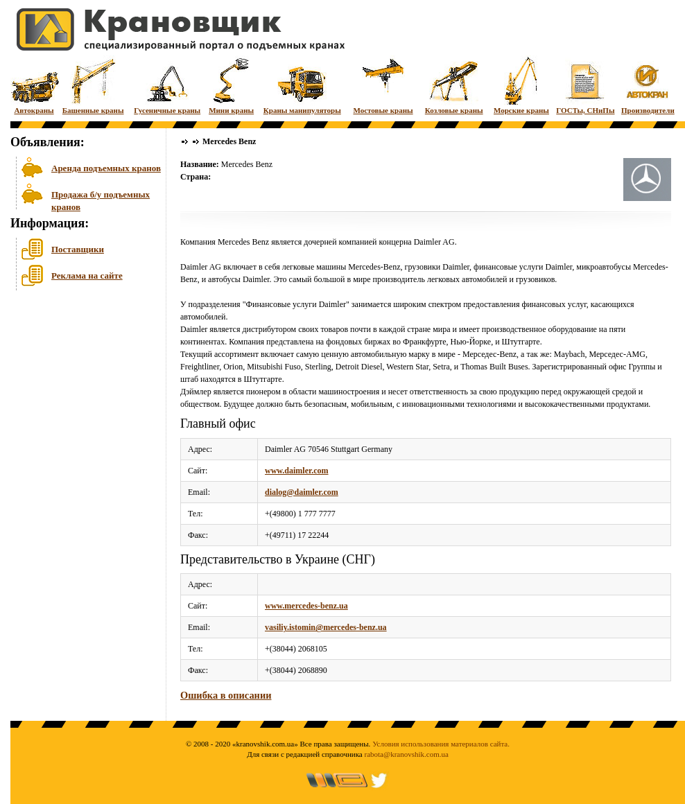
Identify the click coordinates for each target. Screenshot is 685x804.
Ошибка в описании (225, 695)
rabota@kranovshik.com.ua (407, 754)
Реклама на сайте (87, 275)
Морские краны (521, 84)
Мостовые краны (383, 84)
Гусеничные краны (167, 84)
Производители (648, 84)
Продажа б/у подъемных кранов (100, 199)
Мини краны (231, 84)
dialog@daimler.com (301, 492)
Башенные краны (93, 84)
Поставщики (77, 249)
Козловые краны (454, 84)
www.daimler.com (297, 470)
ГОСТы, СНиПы (585, 84)
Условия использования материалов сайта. (441, 744)
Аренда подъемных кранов (106, 168)
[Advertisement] (79, 401)
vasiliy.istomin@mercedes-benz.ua (326, 627)
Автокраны (34, 84)
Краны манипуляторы (302, 84)
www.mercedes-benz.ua (306, 606)
